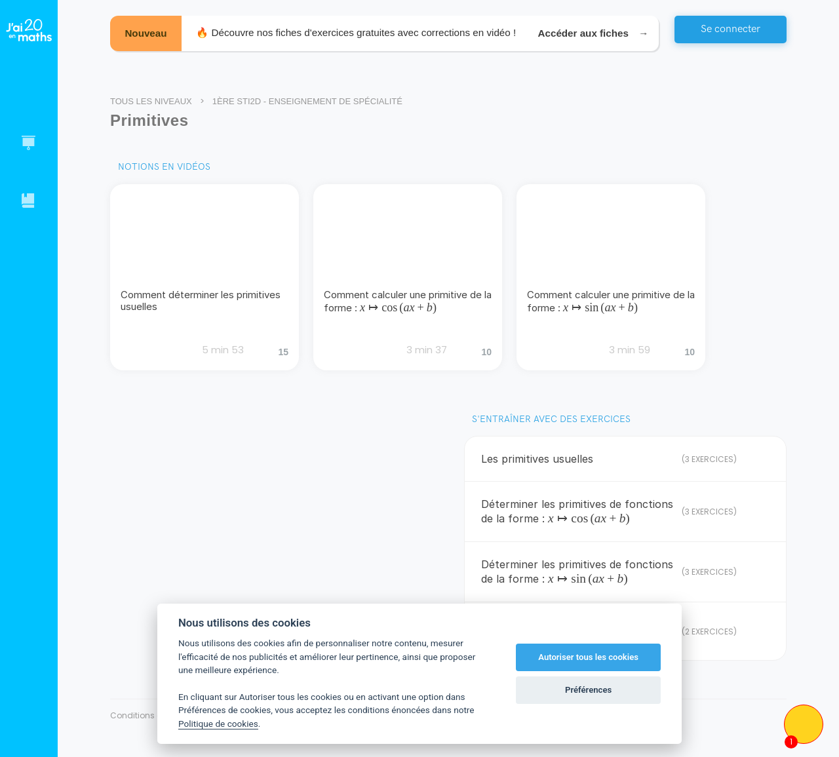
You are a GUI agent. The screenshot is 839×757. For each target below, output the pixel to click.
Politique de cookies (218, 723)
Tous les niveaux (151, 101)
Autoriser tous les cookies (588, 657)
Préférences (588, 690)
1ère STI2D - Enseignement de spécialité (307, 101)
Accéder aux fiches (591, 35)
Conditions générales (153, 715)
